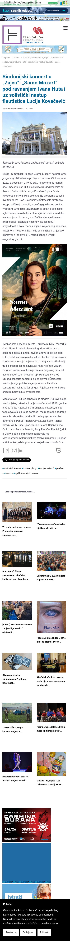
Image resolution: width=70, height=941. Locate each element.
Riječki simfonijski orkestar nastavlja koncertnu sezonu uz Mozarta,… (51, 681)
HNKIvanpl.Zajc (30, 468)
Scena (16, 57)
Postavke (11, 932)
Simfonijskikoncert (12, 468)
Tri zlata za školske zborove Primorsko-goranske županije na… (16, 531)
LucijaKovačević (46, 468)
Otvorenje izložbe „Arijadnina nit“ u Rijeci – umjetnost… (15, 679)
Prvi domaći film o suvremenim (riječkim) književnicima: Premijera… (15, 575)
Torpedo (6, 57)
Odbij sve (28, 932)
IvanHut (9, 473)
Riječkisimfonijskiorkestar (27, 473)
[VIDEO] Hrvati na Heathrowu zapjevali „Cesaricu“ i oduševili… (17, 628)
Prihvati (44, 932)
